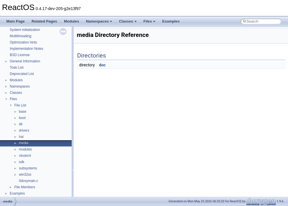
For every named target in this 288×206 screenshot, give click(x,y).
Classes (127, 21)
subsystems (28, 168)
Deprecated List (22, 74)
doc (102, 65)
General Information (25, 61)
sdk (21, 162)
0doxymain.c (28, 181)
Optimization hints (23, 42)
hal (21, 137)
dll (20, 124)
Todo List (16, 68)
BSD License (20, 55)
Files (150, 21)
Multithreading (20, 36)
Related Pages (44, 21)
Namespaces (99, 21)
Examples (171, 21)
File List (20, 105)
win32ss (25, 175)
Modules (71, 21)
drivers (24, 130)
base (22, 112)
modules (25, 149)
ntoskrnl (25, 156)
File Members (24, 187)
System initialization (25, 30)
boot (22, 118)
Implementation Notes (26, 49)
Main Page (15, 21)
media (23, 143)
